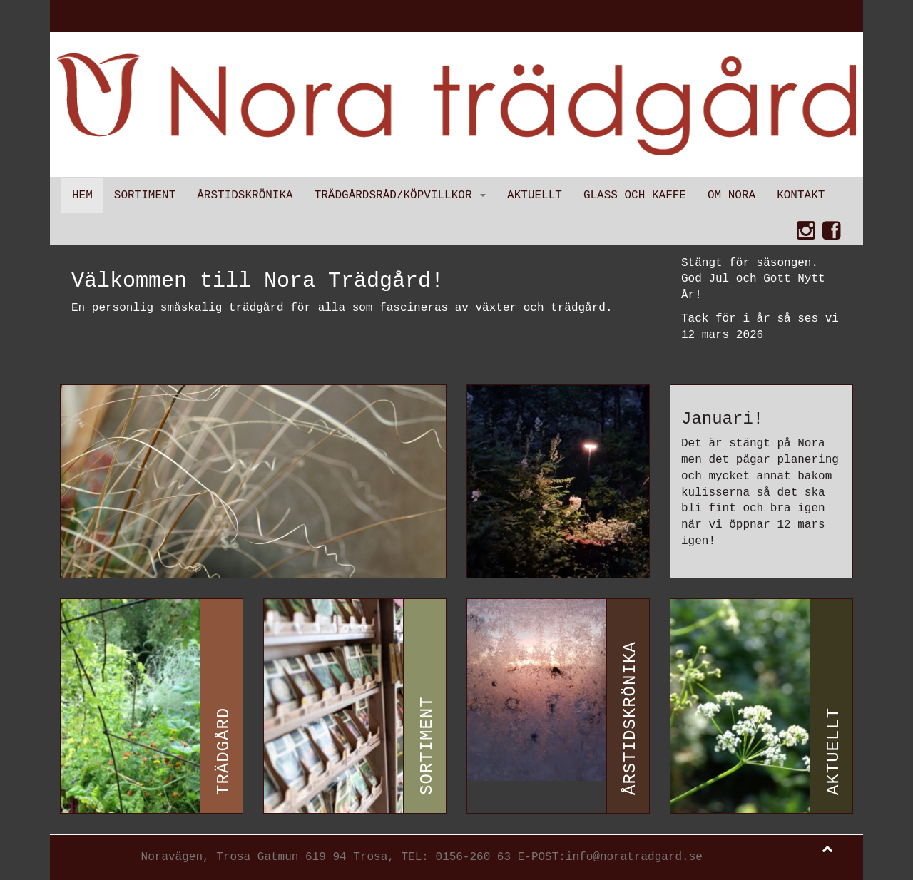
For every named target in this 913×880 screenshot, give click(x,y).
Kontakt (801, 195)
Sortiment (144, 195)
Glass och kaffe (634, 195)
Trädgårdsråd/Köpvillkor (400, 195)
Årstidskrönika (244, 195)
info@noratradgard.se (634, 857)
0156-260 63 (473, 857)
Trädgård (223, 750)
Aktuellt (534, 195)
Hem (82, 195)
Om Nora (731, 195)
